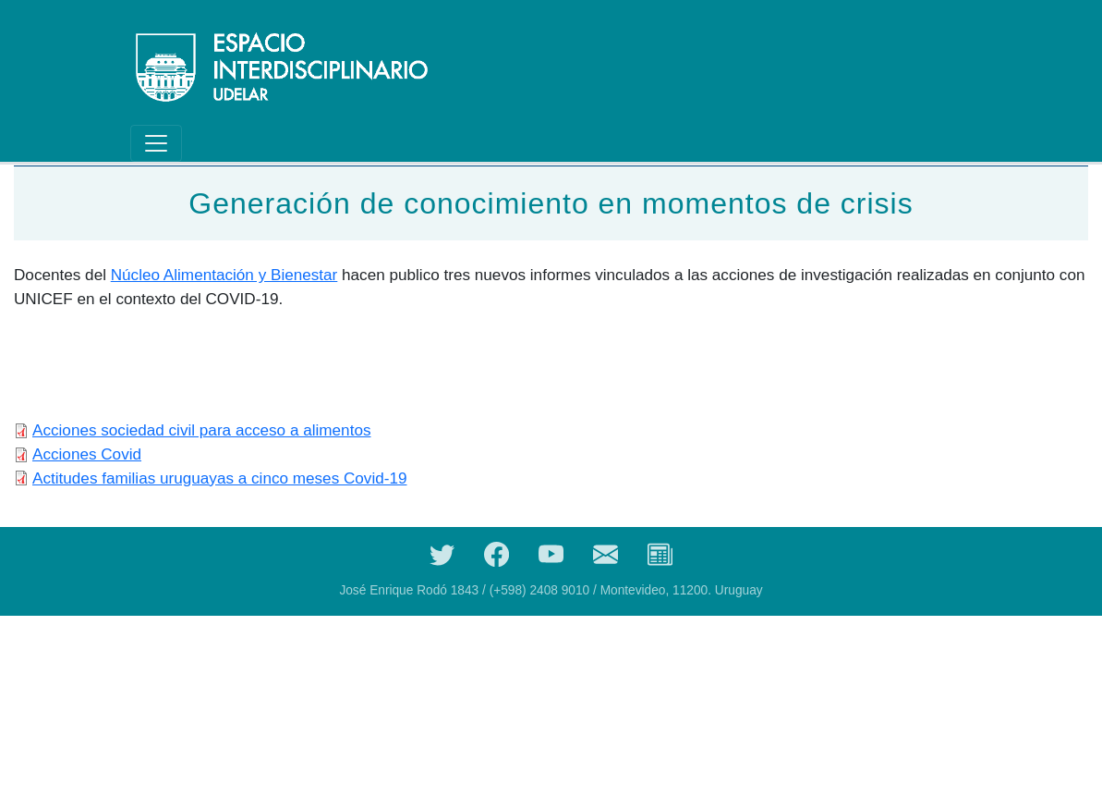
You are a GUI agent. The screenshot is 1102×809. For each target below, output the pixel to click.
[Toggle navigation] (156, 143)
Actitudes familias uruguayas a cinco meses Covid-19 (219, 478)
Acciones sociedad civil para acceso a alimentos (201, 430)
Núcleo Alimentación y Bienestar (224, 274)
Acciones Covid (86, 454)
